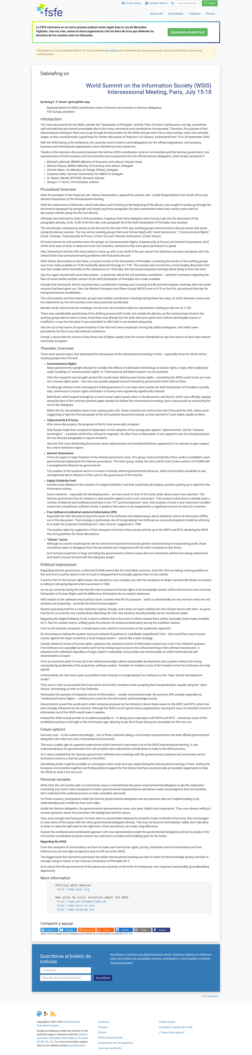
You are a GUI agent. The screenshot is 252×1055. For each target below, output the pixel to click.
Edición (102, 1032)
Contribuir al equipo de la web (176, 1027)
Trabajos (103, 1027)
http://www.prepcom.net (75, 909)
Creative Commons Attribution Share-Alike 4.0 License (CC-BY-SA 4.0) (62, 1038)
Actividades (175, 13)
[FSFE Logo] (49, 10)
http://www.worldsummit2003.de (81, 901)
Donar (210, 3)
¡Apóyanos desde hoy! (187, 32)
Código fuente (167, 1021)
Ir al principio (210, 996)
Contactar (103, 1021)
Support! (162, 930)
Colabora (194, 13)
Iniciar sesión (131, 3)
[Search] (173, 3)
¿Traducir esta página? (172, 1032)
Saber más (127, 934)
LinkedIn (125, 930)
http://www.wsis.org (73, 889)
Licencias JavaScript (110, 1048)
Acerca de (156, 13)
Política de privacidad (110, 1037)
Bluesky (69, 930)
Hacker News (88, 930)
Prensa (210, 13)
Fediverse (50, 930)
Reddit (106, 930)
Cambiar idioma (156, 3)
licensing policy (77, 1045)
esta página (111, 50)
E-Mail (143, 930)
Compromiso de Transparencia (115, 1042)
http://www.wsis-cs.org (75, 905)
